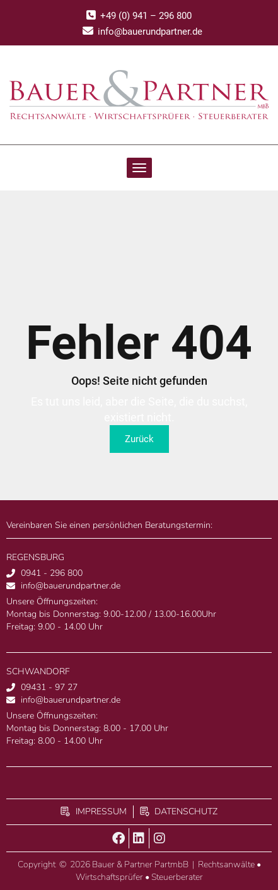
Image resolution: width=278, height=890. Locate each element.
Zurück (139, 439)
